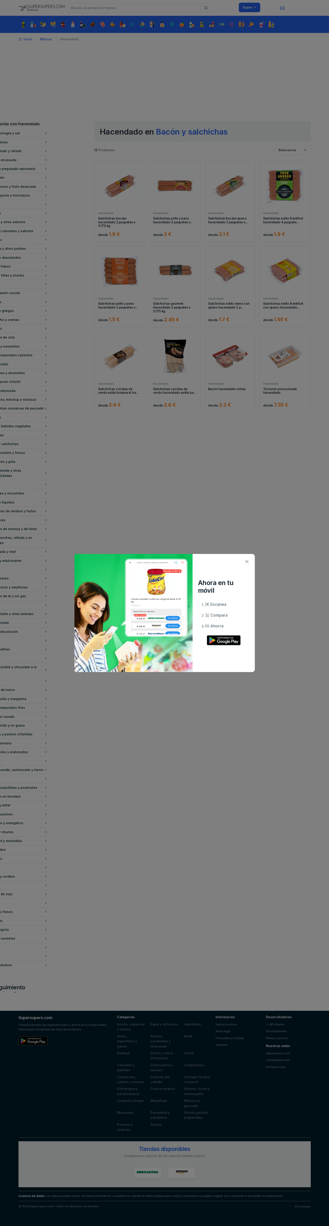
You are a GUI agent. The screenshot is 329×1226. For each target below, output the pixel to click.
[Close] (247, 561)
